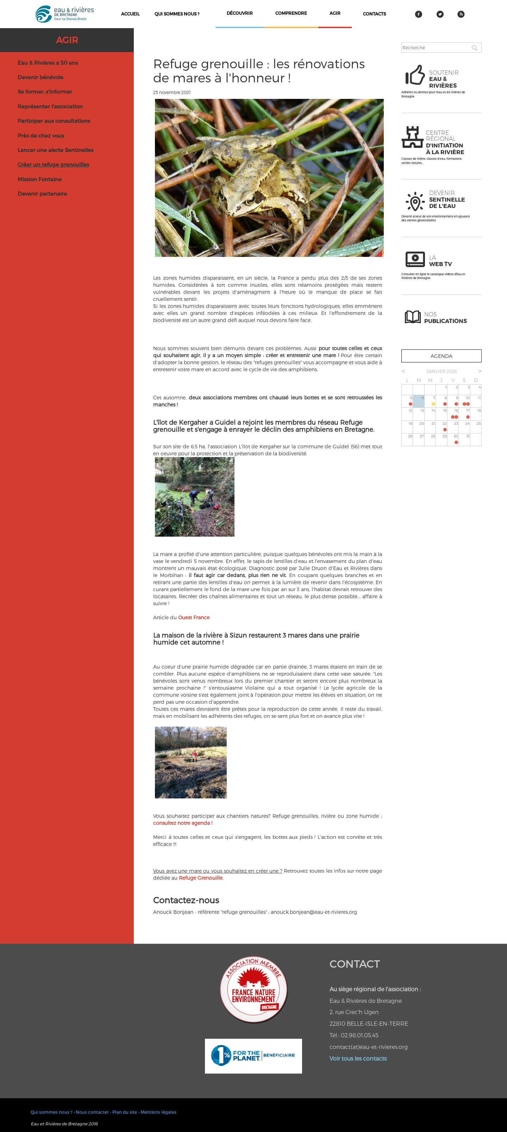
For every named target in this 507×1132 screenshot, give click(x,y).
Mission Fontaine (40, 179)
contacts (374, 13)
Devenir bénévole (40, 77)
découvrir (240, 13)
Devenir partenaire (42, 193)
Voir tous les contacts (358, 1058)
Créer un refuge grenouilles (53, 164)
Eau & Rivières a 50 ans (48, 62)
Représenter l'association (50, 106)
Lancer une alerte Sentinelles (55, 150)
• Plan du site (123, 1111)
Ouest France (193, 617)
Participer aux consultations (54, 121)
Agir (67, 39)
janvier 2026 (441, 371)
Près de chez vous (41, 135)
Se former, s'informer (45, 91)
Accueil (130, 13)
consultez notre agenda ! (182, 823)
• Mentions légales (157, 1111)
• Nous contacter (91, 1111)
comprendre (291, 13)
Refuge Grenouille (201, 878)
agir (335, 13)
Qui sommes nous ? (177, 13)
